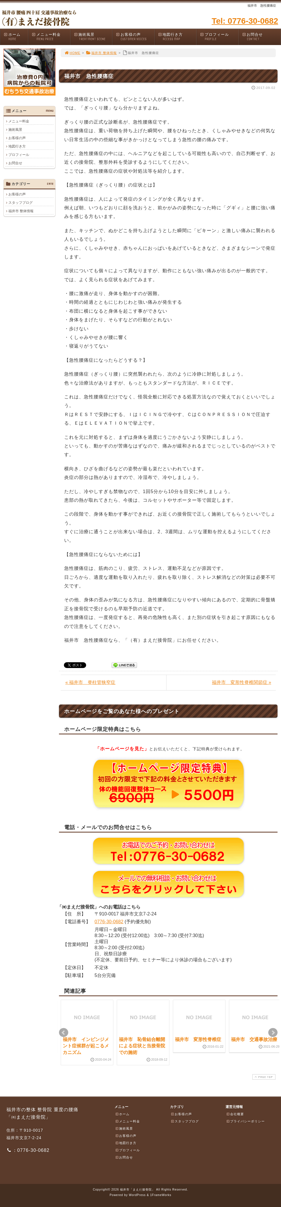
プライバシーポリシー (245, 1121)
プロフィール (219, 36)
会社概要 (235, 1114)
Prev (63, 1032)
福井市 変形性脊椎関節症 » (241, 682)
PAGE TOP (263, 1077)
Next (273, 1032)
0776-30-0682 (109, 921)
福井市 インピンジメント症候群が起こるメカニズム (86, 1046)
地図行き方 (177, 36)
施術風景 (93, 36)
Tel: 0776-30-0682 (245, 20)
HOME (72, 53)
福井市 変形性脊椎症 (198, 1039)
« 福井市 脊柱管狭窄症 (90, 682)
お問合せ (261, 36)
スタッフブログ (20, 203)
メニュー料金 (51, 36)
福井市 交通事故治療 (254, 1039)
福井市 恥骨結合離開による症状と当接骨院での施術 (142, 1046)
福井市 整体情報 (101, 53)
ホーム (15, 36)
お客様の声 (135, 36)
